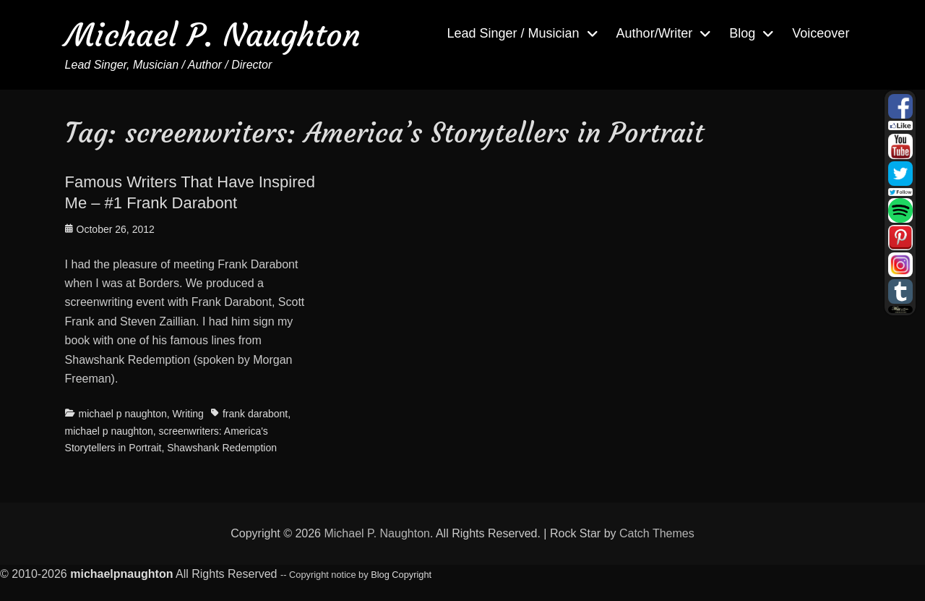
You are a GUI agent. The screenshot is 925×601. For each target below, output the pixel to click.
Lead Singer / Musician (513, 33)
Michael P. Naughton (213, 35)
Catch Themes (656, 533)
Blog (742, 33)
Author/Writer (654, 33)
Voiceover (820, 33)
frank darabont (255, 413)
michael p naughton (123, 413)
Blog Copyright (401, 574)
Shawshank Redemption (222, 447)
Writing (188, 413)
